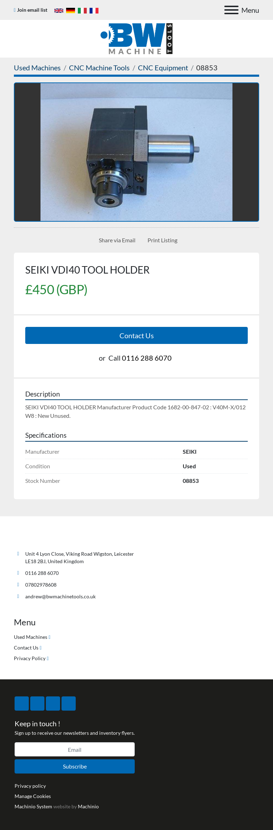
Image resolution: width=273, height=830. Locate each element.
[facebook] (22, 703)
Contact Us (136, 335)
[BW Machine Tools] (37, 537)
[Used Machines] (37, 67)
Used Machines (30, 637)
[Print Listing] (161, 240)
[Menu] (231, 10)
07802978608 (41, 585)
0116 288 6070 (147, 358)
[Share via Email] (115, 240)
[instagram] (53, 703)
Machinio (88, 806)
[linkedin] (68, 703)
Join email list (32, 10)
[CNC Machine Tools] (99, 67)
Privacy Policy (30, 658)
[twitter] (37, 703)
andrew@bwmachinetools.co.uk (60, 596)
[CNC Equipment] (163, 67)
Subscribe (75, 766)
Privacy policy (30, 786)
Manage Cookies (33, 796)
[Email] (75, 749)
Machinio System (33, 806)
